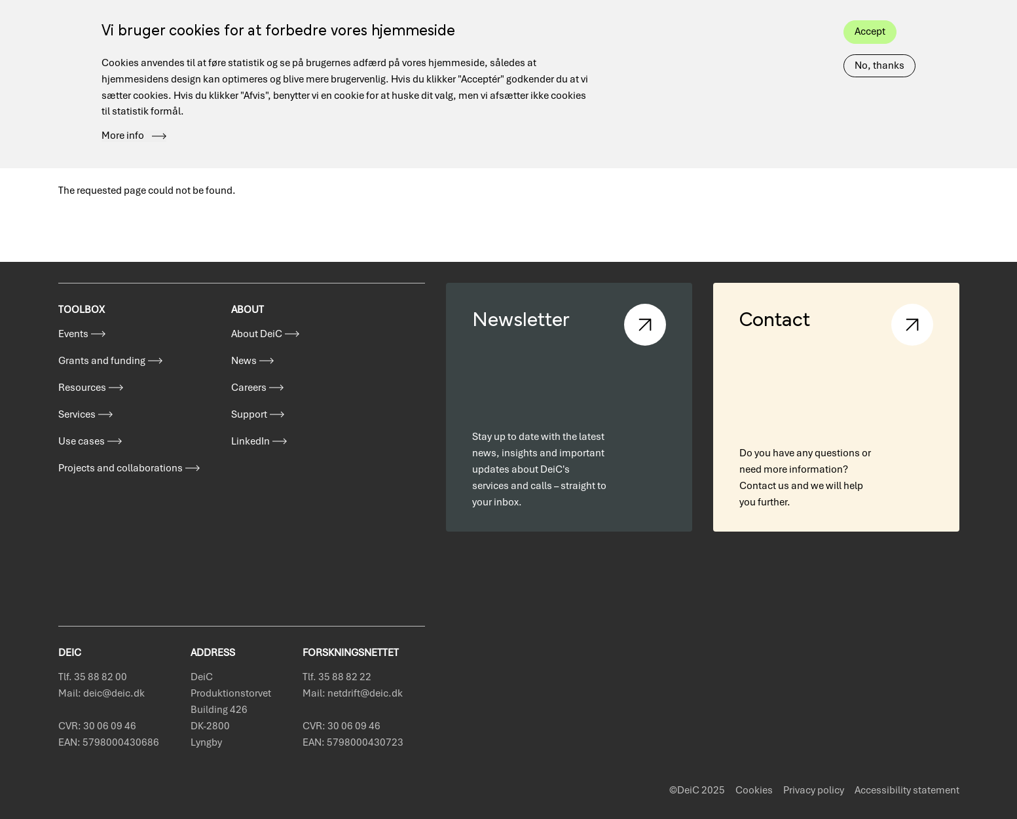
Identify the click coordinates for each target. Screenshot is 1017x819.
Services (77, 414)
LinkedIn (250, 441)
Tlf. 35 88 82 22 (337, 676)
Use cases (81, 441)
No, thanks (879, 49)
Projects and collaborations (120, 468)
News (244, 360)
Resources (82, 387)
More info (123, 120)
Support (249, 414)
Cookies (754, 790)
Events (73, 333)
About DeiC (256, 333)
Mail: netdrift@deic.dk (353, 693)
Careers (249, 387)
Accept (870, 15)
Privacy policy (813, 790)
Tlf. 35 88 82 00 (92, 676)
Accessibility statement (907, 790)
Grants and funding (101, 360)
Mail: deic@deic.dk (101, 693)
